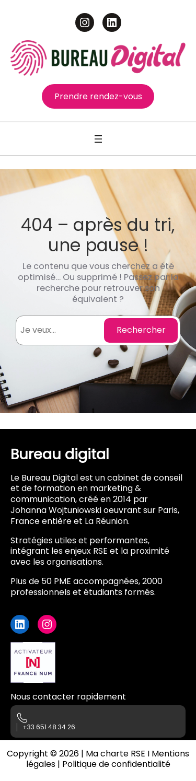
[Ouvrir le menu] (98, 139)
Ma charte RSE (115, 754)
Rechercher (141, 330)
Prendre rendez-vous (98, 96)
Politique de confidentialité (116, 764)
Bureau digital (59, 454)
